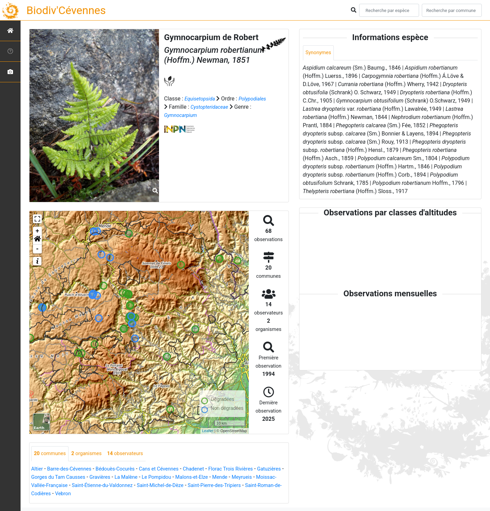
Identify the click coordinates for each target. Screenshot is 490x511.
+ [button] (37, 231)
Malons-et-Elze (236, 477)
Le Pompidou (198, 477)
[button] (37, 240)
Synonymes (320, 53)
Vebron (139, 494)
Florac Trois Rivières (248, 469)
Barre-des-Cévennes (72, 469)
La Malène (164, 477)
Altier (37, 469)
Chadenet (207, 469)
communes (51, 454)
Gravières (136, 477)
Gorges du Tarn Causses (91, 477)
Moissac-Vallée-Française (89, 486)
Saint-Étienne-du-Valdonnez (157, 486)
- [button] (37, 249)
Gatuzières (44, 477)
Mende (266, 477)
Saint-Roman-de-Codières (95, 494)
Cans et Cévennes (170, 469)
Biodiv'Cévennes (66, 10)
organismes (91, 454)
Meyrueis (42, 486)
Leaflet (207, 431)
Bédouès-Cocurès (122, 469)
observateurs (132, 454)
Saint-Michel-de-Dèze (220, 486)
